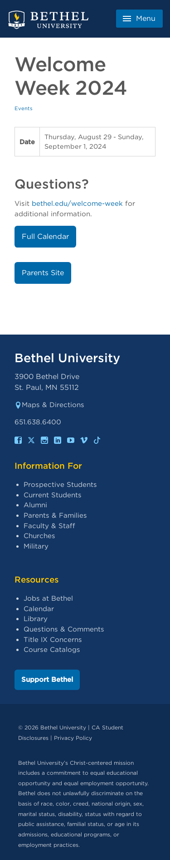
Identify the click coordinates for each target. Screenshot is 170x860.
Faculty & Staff (49, 526)
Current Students (53, 495)
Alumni (35, 505)
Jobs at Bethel (48, 598)
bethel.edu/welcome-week (77, 203)
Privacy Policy (73, 737)
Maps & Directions (49, 405)
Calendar (39, 609)
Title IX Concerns (53, 640)
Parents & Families (55, 515)
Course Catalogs (52, 650)
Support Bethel (47, 679)
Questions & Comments (64, 629)
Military (36, 546)
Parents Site (43, 272)
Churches (39, 536)
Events (24, 108)
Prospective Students (60, 485)
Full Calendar (45, 236)
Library (36, 619)
